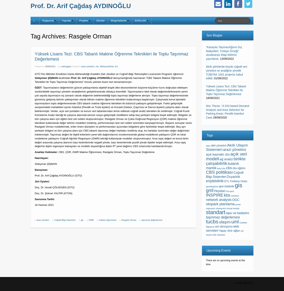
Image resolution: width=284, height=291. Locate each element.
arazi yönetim (42, 220)
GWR (91, 220)
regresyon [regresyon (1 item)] (210, 208)
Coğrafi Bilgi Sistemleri (65, 220)
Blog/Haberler (120, 20)
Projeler (84, 20)
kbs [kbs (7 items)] (227, 195)
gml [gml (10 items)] (209, 190)
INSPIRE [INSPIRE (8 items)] (214, 195)
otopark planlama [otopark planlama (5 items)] (220, 204)
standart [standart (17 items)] (215, 212)
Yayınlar (67, 20)
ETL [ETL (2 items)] (226, 181)
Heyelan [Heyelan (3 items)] (219, 191)
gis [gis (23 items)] (238, 185)
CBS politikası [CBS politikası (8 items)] (219, 172)
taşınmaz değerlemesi (152, 220)
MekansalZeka (107, 66)
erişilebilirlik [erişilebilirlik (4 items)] (215, 181)
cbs (97, 66)
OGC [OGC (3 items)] (235, 199)
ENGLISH (141, 20)
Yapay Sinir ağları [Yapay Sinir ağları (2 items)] (229, 230)
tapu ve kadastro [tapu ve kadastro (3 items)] (237, 213)
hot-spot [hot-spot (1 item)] (230, 191)
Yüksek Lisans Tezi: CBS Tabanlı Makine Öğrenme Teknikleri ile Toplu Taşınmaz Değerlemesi (226, 90)
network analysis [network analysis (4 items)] (219, 200)
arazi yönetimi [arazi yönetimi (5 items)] (234, 149)
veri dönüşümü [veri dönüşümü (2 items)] (224, 226)
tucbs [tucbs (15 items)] (212, 222)
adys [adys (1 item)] (208, 146)
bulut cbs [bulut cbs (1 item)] (221, 168)
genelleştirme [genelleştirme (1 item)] (212, 186)
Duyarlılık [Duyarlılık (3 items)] (233, 176)
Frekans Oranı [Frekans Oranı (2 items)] (238, 181)
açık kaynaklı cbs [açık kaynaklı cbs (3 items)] (218, 154)
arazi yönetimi (87, 66)
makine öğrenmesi (107, 220)
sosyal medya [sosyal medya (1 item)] (232, 208)
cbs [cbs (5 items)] (229, 168)
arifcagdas (66, 66)
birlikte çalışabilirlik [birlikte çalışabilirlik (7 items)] (226, 161)
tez (116, 66)
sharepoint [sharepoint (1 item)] (221, 208)
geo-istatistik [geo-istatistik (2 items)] (226, 186)
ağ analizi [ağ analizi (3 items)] (226, 159)
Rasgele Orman (128, 220)
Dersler (100, 20)
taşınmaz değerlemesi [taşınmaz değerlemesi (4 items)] (223, 217)
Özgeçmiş (49, 20)
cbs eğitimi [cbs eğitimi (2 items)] (239, 168)
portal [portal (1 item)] (238, 204)
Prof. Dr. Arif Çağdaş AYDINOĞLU (81, 5)
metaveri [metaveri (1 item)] (235, 196)
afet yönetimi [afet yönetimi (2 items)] (218, 145)
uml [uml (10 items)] (235, 221)
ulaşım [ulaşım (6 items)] (225, 222)
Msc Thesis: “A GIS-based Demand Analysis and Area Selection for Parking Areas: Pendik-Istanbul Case (227, 111)
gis (82, 220)
